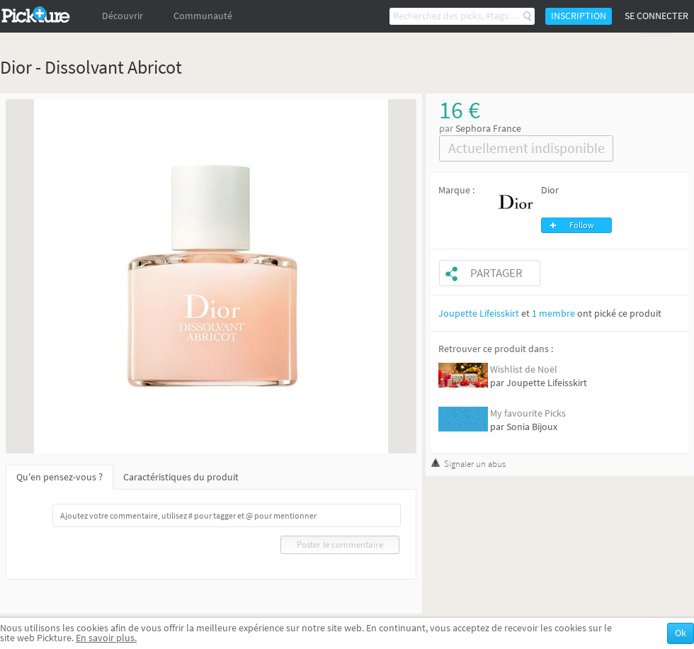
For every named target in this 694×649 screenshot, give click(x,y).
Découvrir (122, 16)
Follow (581, 225)
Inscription (578, 16)
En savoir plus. (106, 638)
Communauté (203, 16)
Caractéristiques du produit (181, 477)
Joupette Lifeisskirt (478, 313)
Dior (550, 190)
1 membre (553, 313)
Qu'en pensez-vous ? (59, 477)
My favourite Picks (528, 413)
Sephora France (488, 128)
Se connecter (656, 16)
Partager (496, 273)
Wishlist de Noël (523, 369)
